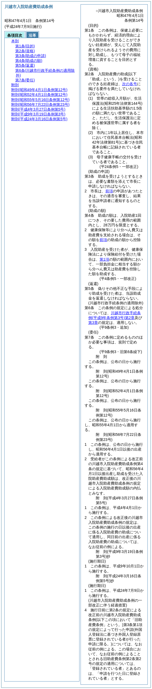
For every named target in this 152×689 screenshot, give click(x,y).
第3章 (93, 322)
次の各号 (129, 84)
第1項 (104, 259)
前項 (109, 191)
